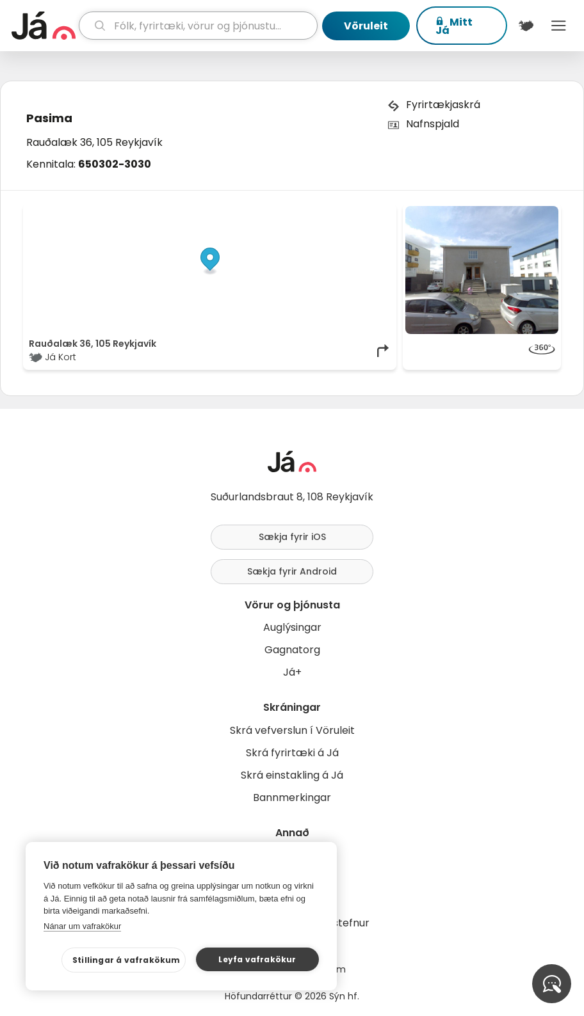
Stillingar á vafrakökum (126, 960)
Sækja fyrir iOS (292, 536)
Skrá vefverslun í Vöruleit (292, 730)
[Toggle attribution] (379, 220)
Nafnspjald (432, 123)
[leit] (198, 25)
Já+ (292, 672)
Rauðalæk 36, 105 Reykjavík (94, 142)
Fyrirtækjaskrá (443, 104)
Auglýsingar (292, 627)
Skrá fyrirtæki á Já (292, 752)
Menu (558, 26)
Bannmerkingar (292, 797)
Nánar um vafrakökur (82, 926)
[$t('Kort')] (526, 26)
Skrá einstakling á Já (292, 775)
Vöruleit (366, 26)
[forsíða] (44, 26)
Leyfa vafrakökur (257, 959)
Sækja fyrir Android (292, 571)
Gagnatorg (292, 649)
